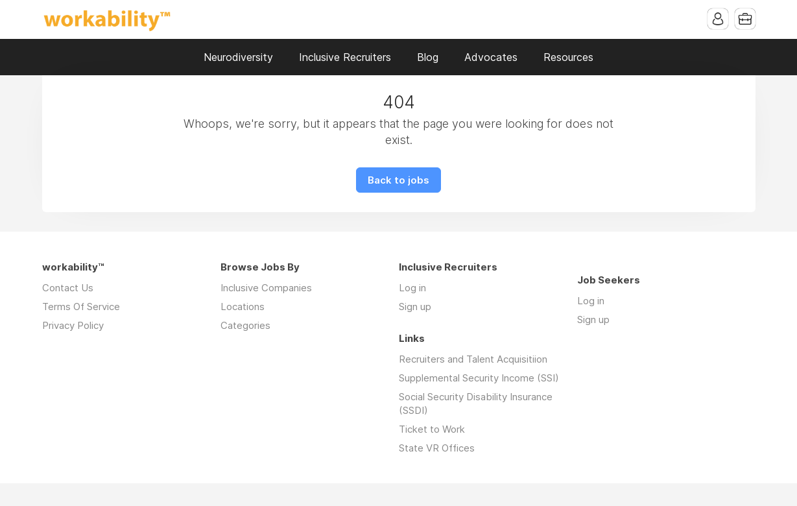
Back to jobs (398, 180)
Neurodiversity (238, 57)
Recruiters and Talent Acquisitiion (473, 359)
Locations (242, 306)
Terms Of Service (81, 306)
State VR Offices (437, 448)
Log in (412, 288)
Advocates (490, 57)
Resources (568, 57)
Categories (245, 325)
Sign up (415, 306)
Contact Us (67, 288)
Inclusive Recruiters (345, 57)
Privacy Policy (73, 325)
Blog (427, 57)
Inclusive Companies (266, 288)
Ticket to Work (432, 429)
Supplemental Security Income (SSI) (479, 378)
